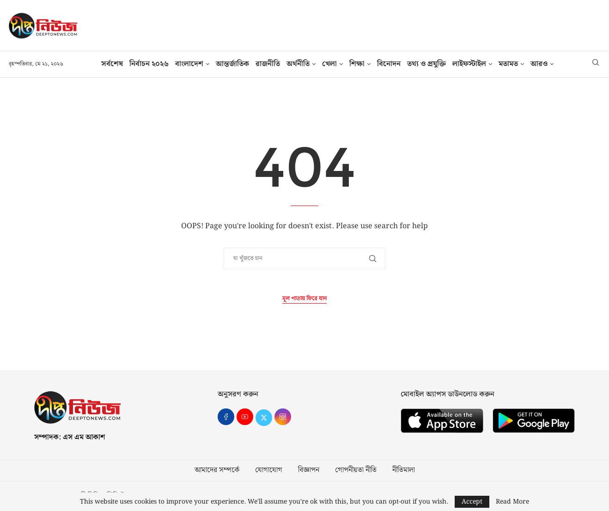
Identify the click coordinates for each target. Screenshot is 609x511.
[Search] (595, 64)
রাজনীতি (268, 64)
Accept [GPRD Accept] (472, 502)
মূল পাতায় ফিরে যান (304, 298)
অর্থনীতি (298, 64)
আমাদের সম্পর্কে (217, 470)
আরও (539, 64)
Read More (512, 502)
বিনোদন (389, 64)
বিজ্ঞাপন (308, 470)
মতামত (508, 64)
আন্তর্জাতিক (232, 64)
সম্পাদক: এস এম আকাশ (69, 437)
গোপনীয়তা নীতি (356, 470)
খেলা (329, 64)
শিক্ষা (357, 64)
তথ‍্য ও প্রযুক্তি (426, 64)
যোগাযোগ (268, 470)
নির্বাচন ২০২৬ (149, 64)
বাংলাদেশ (189, 64)
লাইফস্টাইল (469, 64)
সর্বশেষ (112, 64)
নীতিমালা (403, 470)
